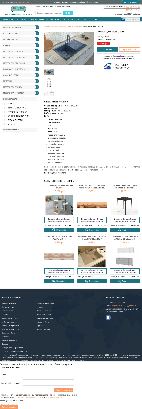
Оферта (5, 344)
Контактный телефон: (11, 383)
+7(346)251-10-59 (131, 9)
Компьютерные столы (14, 69)
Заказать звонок (131, 2)
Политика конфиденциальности (14, 351)
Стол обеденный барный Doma (59, 186)
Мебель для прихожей (14, 63)
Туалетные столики (17, 112)
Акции (34, 19)
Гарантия (43, 19)
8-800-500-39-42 (131, 6)
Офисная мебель (11, 75)
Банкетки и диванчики (19, 116)
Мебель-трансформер (13, 93)
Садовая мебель (16, 120)
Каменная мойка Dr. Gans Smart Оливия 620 (92, 237)
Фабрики (25, 19)
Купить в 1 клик (130, 49)
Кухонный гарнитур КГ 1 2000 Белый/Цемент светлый (125, 238)
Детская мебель (11, 33)
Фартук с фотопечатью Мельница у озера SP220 (92, 186)
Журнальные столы (17, 108)
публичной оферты (54, 397)
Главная (47, 26)
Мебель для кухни (74, 26)
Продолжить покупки (9, 404)
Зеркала (11, 124)
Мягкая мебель (10, 39)
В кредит (75, 19)
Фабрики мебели (11, 129)
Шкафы (6, 45)
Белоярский (23, 2)
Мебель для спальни (13, 51)
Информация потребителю (12, 348)
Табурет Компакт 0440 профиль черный (125, 186)
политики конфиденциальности (29, 397)
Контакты (95, 19)
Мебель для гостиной (14, 57)
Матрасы (7, 81)
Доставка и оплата (59, 19)
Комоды (12, 103)
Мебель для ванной (12, 87)
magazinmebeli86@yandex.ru (127, 14)
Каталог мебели (11, 19)
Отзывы (84, 19)
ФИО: (4, 374)
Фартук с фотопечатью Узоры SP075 (59, 237)
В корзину (107, 49)
